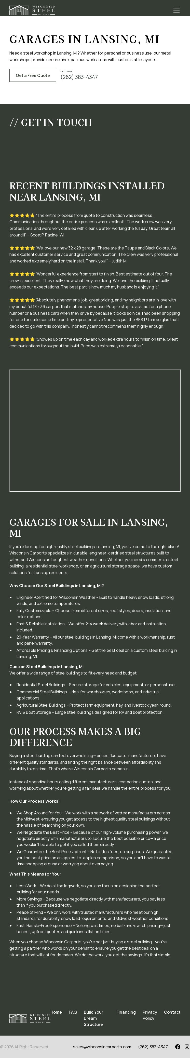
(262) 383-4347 (153, 1047)
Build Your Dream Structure (93, 1018)
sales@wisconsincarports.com (102, 1047)
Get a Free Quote (33, 75)
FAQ (73, 1012)
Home (56, 1012)
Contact (172, 1012)
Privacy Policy (150, 1015)
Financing (126, 1012)
